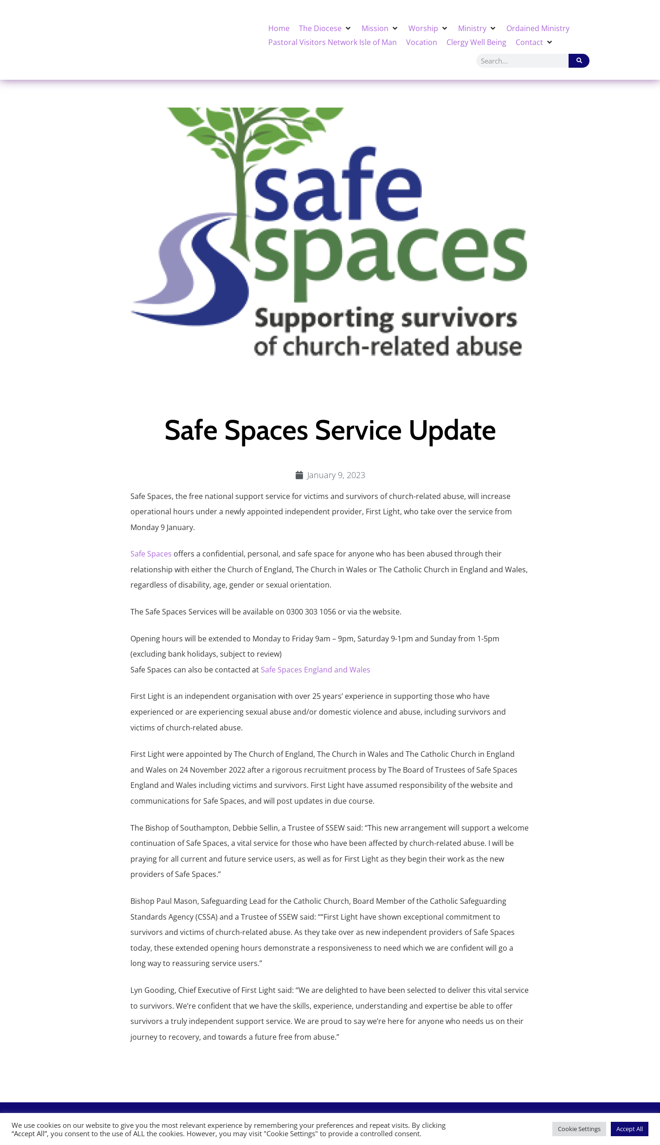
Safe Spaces (151, 554)
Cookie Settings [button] (579, 1129)
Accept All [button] (629, 1129)
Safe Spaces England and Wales (315, 670)
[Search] (579, 61)
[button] (325, 28)
